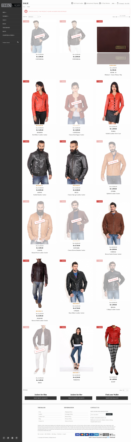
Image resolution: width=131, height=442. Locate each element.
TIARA (113, 131)
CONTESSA (76, 132)
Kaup (113, 382)
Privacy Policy (68, 418)
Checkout (59, 434)
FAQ (40, 412)
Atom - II (113, 72)
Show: (121, 390)
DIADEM (39, 132)
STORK (113, 191)
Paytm (107, 420)
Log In (64, 434)
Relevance (31, 16)
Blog (40, 418)
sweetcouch (98, 420)
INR (113, 3)
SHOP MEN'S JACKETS (40, 398)
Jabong (111, 420)
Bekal (113, 307)
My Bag (54, 434)
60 (123, 390)
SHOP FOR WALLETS (112, 398)
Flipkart (103, 420)
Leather (40, 414)
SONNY (39, 192)
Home (24, 6)
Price (114, 16)
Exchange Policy (69, 414)
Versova (76, 380)
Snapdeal (92, 421)
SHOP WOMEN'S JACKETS (76, 398)
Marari (40, 318)
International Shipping (92, 3)
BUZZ (76, 192)
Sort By (25, 16)
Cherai (113, 252)
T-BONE (39, 250)
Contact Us (41, 421)
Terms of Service (69, 421)
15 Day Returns (105, 3)
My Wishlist (47, 434)
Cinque (76, 310)
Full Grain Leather (78, 3)
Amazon (99, 421)
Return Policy (68, 416)
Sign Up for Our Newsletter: (99, 411)
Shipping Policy (68, 412)
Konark (76, 248)
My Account (40, 434)
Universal (40, 59)
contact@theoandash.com (100, 417)
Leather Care (41, 416)
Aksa (40, 382)
